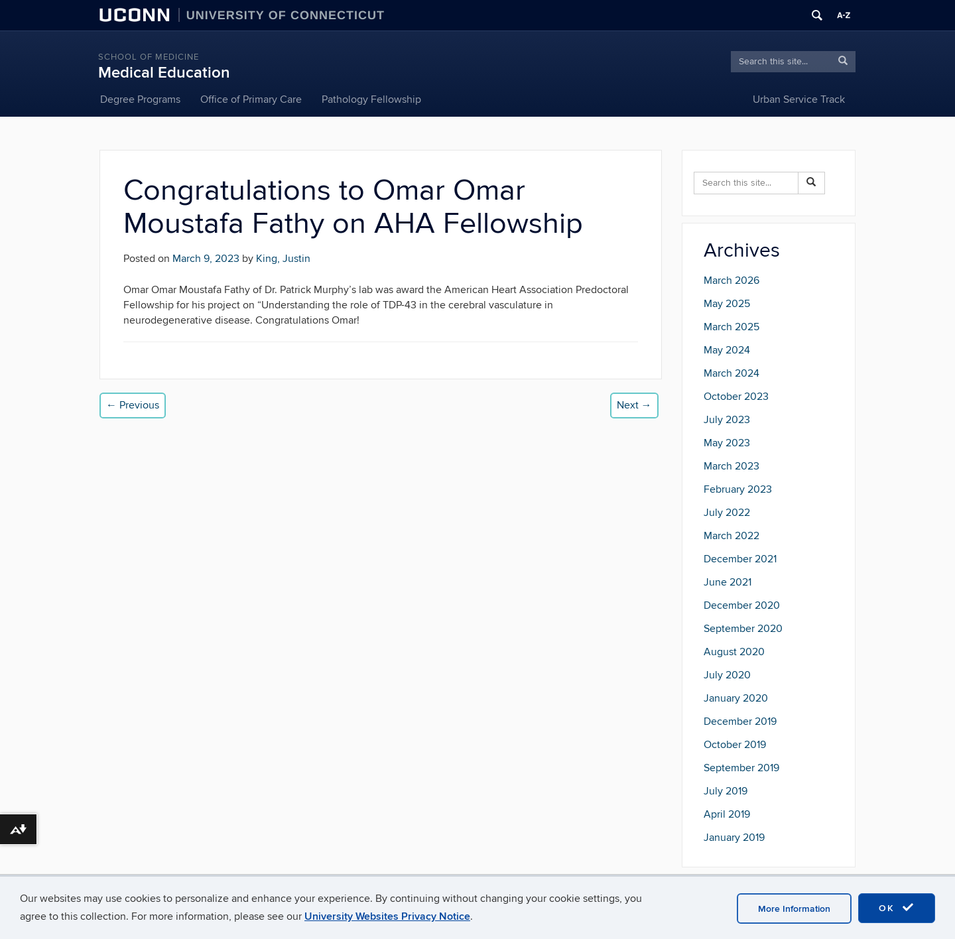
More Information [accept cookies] (794, 908)
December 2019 (740, 721)
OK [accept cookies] (897, 908)
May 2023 (727, 443)
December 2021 (740, 559)
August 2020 (734, 651)
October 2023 (736, 396)
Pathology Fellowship (371, 99)
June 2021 (727, 582)
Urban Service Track (799, 99)
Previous (132, 405)
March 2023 (731, 466)
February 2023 (738, 489)
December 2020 (742, 605)
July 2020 (727, 675)
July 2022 (727, 512)
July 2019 (725, 791)
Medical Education (164, 72)
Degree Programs (140, 99)
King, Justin (283, 258)
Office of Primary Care (251, 99)
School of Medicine (148, 57)
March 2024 (731, 373)
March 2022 (731, 535)
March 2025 (731, 327)
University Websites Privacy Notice (387, 916)
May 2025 (727, 303)
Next (634, 405)
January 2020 (736, 698)
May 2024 (727, 350)
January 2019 (734, 837)
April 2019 (727, 814)
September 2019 (741, 768)
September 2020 (743, 628)
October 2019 (735, 744)
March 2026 (731, 280)
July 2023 (727, 419)
